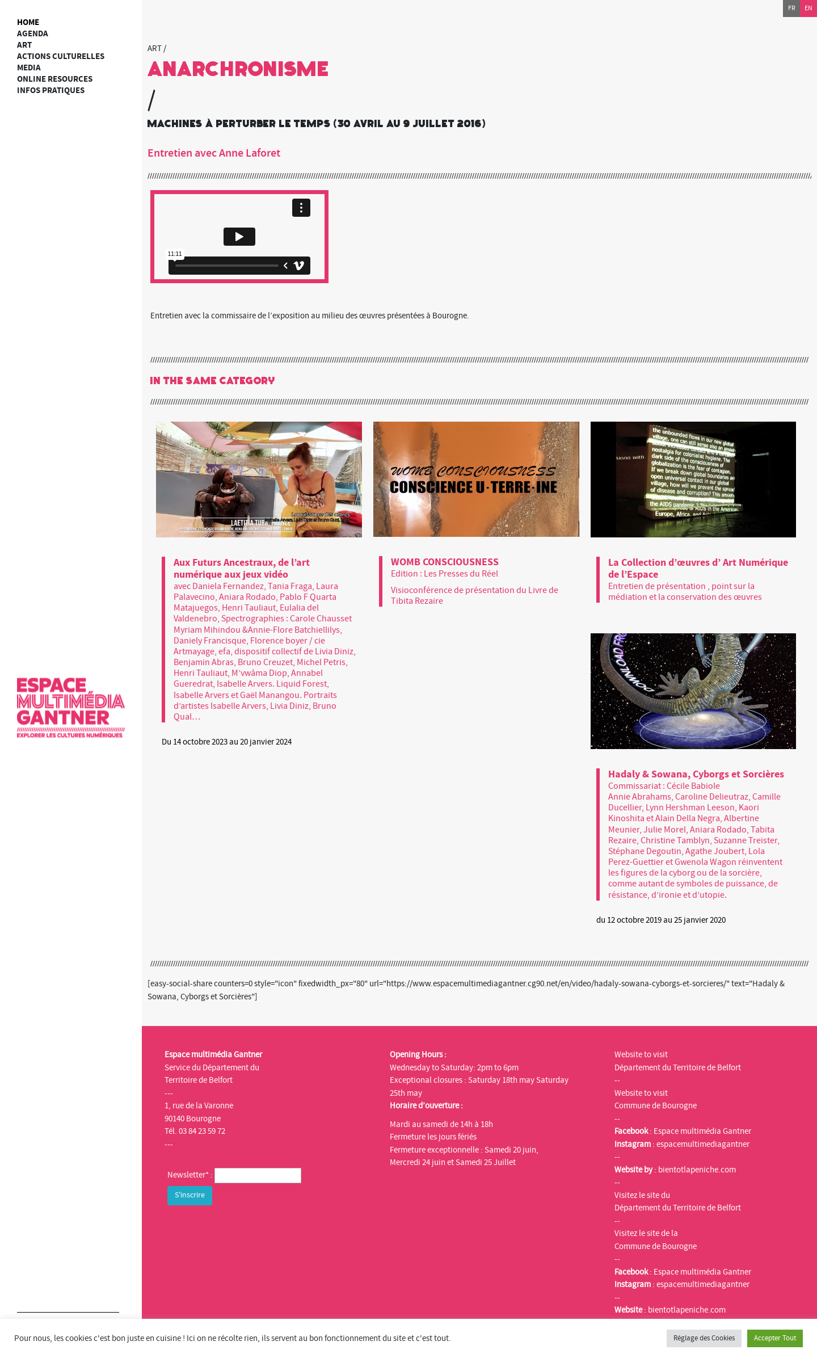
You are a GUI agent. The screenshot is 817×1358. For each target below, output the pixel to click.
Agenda (32, 34)
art (24, 45)
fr (791, 8)
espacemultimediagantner (702, 1144)
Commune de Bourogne (655, 1105)
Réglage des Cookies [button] (704, 1338)
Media (29, 68)
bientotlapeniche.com (697, 1169)
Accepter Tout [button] (775, 1338)
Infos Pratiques (51, 90)
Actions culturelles (60, 56)
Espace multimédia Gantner (702, 1131)
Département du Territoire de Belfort (677, 1067)
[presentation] (253, 1230)
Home (28, 22)
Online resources (54, 79)
